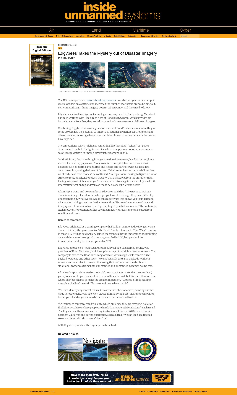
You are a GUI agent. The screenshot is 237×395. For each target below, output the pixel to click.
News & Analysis (94, 36)
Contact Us (153, 391)
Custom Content (169, 36)
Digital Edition (119, 36)
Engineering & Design (44, 36)
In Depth (107, 36)
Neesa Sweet (68, 58)
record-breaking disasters (102, 100)
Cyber (185, 30)
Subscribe (132, 36)
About (142, 391)
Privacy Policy (201, 391)
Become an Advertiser (150, 36)
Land (96, 30)
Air (51, 30)
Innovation (80, 36)
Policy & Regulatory (64, 36)
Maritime (141, 30)
